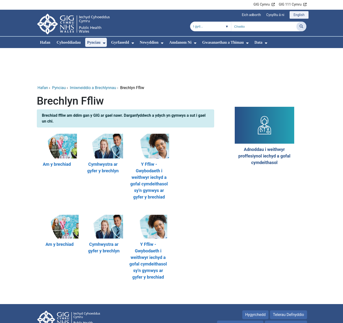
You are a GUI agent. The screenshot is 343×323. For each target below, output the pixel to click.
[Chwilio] (301, 26)
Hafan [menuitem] (45, 42)
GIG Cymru (261, 4)
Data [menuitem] (258, 42)
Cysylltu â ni (275, 15)
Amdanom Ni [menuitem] (180, 42)
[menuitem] (104, 43)
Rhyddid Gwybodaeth (286, 292)
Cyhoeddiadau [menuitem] (69, 42)
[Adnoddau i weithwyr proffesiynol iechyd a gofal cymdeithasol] (264, 103)
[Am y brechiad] (56, 134)
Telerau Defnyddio (288, 281)
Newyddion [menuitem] (149, 42)
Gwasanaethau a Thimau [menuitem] (223, 42)
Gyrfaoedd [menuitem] (120, 42)
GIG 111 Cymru (290, 4)
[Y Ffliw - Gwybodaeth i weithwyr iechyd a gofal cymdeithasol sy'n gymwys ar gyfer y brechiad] (148, 134)
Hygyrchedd (255, 281)
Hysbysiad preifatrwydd (240, 292)
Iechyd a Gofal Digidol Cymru (281, 317)
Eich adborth (251, 15)
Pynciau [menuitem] (93, 42)
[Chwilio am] (264, 26)
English (298, 15)
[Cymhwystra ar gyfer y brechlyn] (102, 134)
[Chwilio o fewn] (210, 26)
